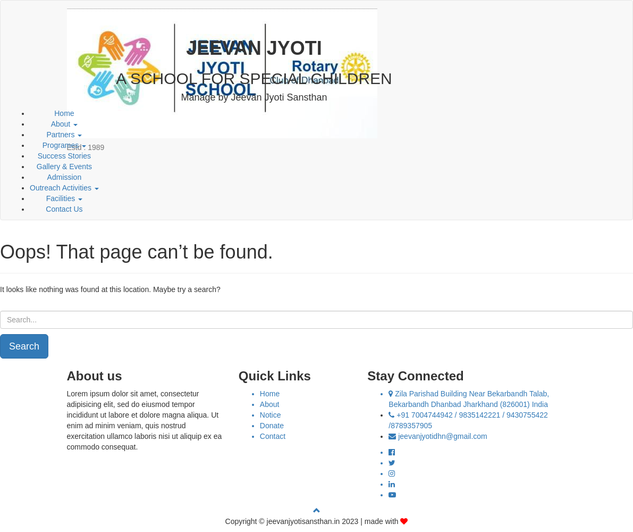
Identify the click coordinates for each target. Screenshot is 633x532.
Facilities (64, 198)
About (64, 124)
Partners (64, 134)
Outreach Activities (64, 188)
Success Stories (64, 156)
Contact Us (64, 209)
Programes (64, 145)
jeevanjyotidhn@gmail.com (442, 436)
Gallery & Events (64, 166)
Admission (64, 177)
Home (64, 113)
